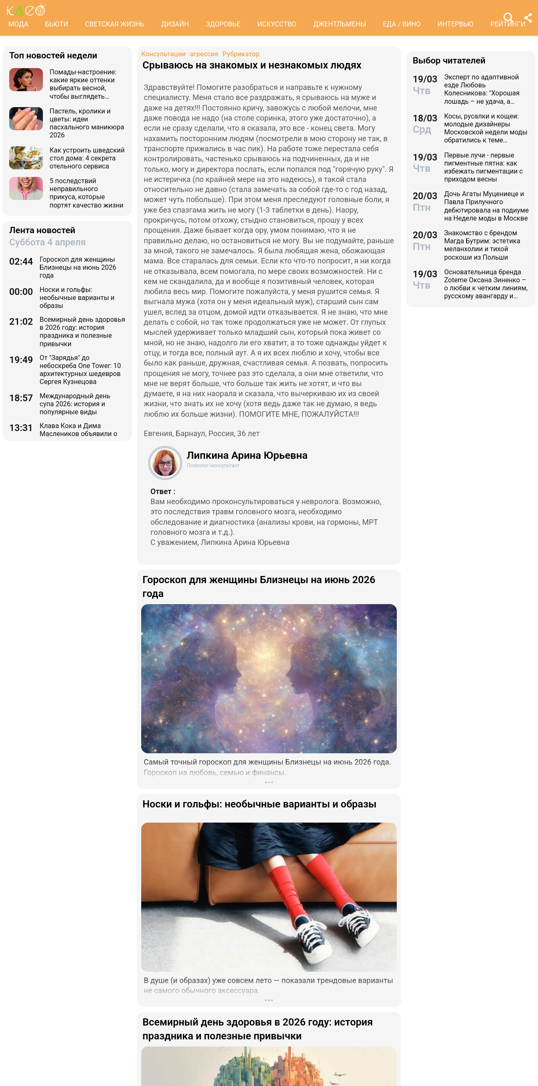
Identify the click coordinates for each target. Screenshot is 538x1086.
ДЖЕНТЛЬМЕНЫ (339, 24)
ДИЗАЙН (175, 24)
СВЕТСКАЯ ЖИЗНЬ (114, 24)
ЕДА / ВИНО (402, 24)
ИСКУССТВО (276, 24)
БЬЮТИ (56, 24)
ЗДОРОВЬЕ (223, 24)
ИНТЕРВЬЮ (456, 24)
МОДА (18, 24)
